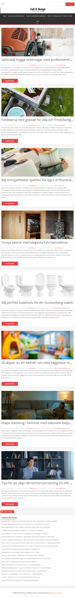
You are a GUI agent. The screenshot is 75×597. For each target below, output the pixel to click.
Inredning (58, 248)
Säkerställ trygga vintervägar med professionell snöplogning (29, 521)
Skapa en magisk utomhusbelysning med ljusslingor (23, 571)
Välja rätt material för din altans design (19, 562)
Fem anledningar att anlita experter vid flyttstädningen (26, 568)
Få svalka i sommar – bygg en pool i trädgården (21, 574)
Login (3, 4)
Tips (37, 21)
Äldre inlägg (8, 512)
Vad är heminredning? (16, 16)
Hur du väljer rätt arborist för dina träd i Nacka (22, 555)
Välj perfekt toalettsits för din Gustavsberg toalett (37, 302)
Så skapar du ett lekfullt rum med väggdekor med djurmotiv (28, 537)
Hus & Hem (59, 65)
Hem (4, 16)
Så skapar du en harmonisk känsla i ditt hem (20, 552)
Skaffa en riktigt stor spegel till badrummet (21, 565)
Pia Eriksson (33, 65)
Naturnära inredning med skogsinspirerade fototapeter (26, 558)
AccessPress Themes (56, 593)
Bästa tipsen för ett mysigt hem (60, 16)
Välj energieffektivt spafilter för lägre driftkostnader (25, 527)
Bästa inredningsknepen (36, 16)
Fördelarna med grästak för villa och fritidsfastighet (25, 524)
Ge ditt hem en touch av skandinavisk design (20, 577)
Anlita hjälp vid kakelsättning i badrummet (20, 580)
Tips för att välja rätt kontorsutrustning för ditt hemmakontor (30, 543)
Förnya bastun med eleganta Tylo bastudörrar (34, 242)
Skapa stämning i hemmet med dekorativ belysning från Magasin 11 (30, 540)
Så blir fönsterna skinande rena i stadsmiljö (20, 549)
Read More (9, 81)
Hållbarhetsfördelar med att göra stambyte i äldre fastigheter (29, 546)
